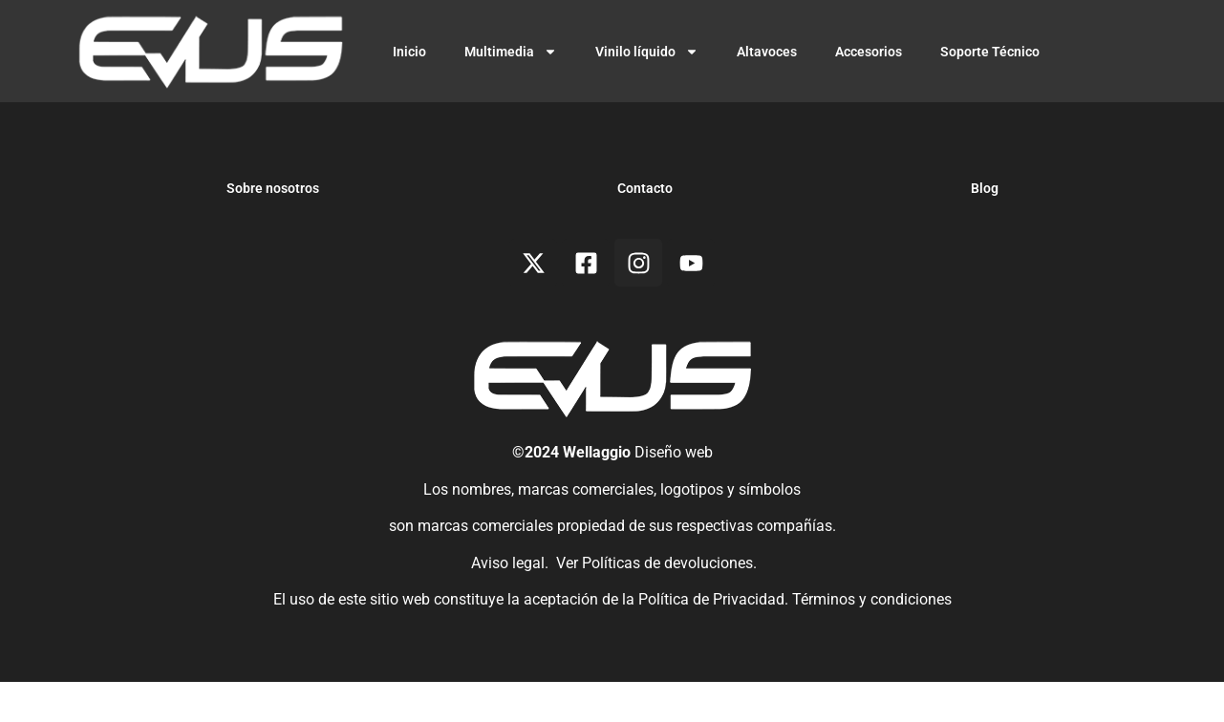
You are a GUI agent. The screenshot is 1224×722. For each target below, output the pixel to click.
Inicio (409, 51)
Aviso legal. (507, 602)
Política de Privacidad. (715, 638)
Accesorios (868, 51)
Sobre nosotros (272, 228)
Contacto (645, 228)
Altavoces (767, 51)
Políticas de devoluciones (667, 602)
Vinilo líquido (646, 51)
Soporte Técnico (990, 51)
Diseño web (673, 492)
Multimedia (510, 51)
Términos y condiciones (872, 638)
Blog (985, 228)
